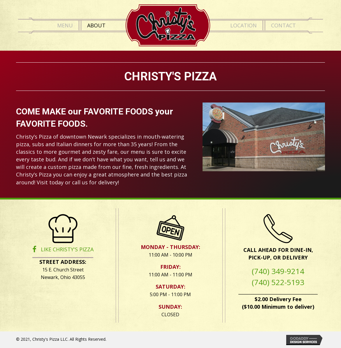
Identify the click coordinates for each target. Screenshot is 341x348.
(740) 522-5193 (278, 282)
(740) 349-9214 (278, 271)
